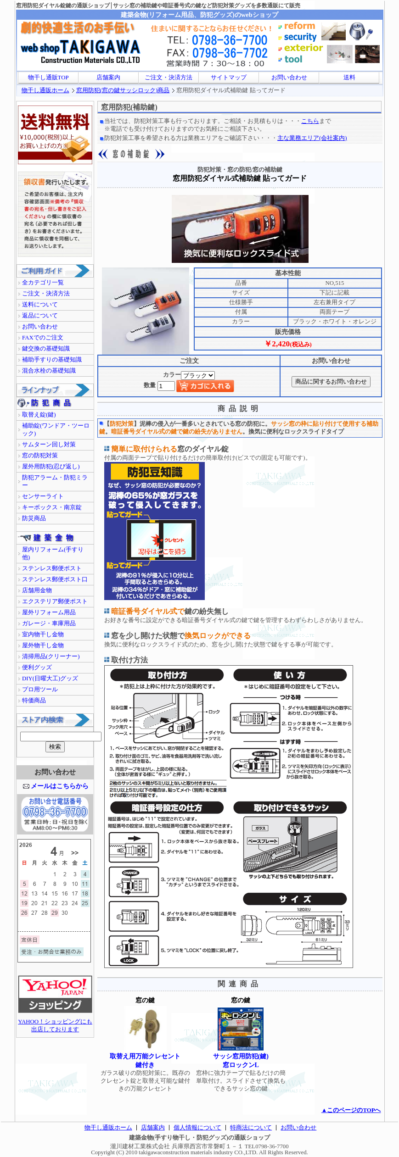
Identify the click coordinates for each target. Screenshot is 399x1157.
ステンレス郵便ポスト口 (55, 579)
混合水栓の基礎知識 (49, 370)
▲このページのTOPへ (351, 1110)
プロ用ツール (40, 689)
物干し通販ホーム (45, 90)
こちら (310, 121)
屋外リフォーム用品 (49, 612)
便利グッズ (37, 667)
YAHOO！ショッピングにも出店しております (55, 1023)
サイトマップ (229, 77)
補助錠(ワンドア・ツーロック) (56, 430)
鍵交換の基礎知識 (46, 348)
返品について (40, 315)
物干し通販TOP (48, 77)
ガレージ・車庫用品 (49, 623)
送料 (349, 77)
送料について (40, 304)
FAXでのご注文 (42, 337)
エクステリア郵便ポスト (55, 601)
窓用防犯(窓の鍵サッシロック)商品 (123, 90)
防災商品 (34, 518)
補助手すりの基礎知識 (52, 359)
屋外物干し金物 (43, 645)
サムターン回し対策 (49, 444)
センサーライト (43, 496)
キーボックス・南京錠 (52, 507)
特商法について (251, 1127)
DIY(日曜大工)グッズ (50, 678)
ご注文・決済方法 (168, 77)
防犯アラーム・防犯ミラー (55, 481)
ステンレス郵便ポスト (52, 568)
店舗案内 (108, 77)
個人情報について (197, 1127)
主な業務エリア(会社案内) (312, 138)
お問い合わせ (289, 77)
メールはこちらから (60, 786)
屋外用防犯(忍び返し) (51, 466)
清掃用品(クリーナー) (51, 656)
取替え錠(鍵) (39, 415)
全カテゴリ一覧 (43, 282)
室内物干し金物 (43, 634)
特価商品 (34, 700)
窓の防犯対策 (40, 455)
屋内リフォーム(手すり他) (53, 553)
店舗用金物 (37, 590)
